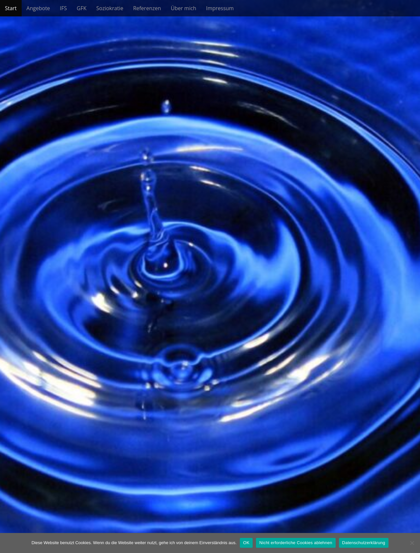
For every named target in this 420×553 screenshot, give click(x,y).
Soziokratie (109, 8)
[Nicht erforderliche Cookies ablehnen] (412, 543)
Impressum (220, 8)
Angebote (38, 8)
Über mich (183, 8)
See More (210, 300)
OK (246, 542)
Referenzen (147, 8)
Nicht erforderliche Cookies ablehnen (295, 542)
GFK (82, 8)
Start (11, 8)
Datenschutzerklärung (363, 542)
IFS (63, 8)
